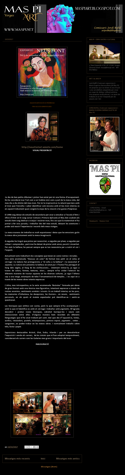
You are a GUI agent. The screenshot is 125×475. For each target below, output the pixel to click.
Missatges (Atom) (49, 467)
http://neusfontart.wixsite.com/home (42, 147)
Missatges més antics (68, 458)
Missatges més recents (17, 458)
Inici (43, 458)
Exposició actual (11, 44)
